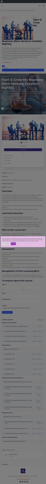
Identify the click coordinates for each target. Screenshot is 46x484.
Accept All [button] (13, 243)
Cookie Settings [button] (6, 243)
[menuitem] (1, 1)
